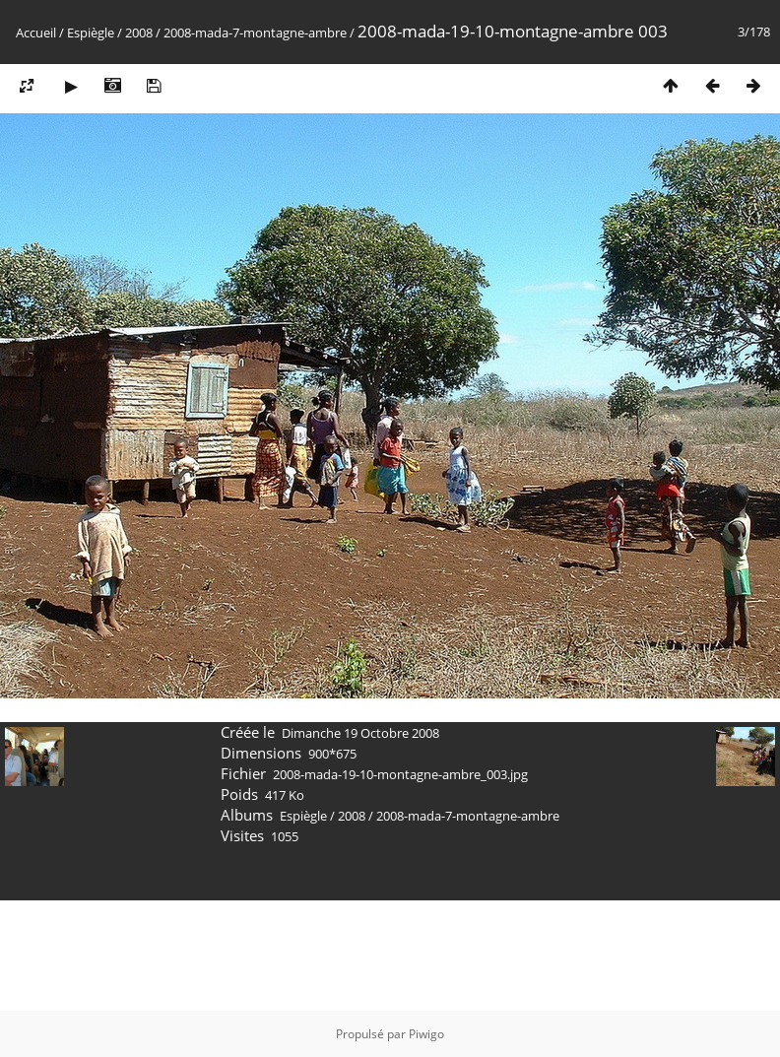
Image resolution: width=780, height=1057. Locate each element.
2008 (139, 32)
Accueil (36, 32)
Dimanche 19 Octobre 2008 (360, 733)
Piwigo (426, 1033)
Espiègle (90, 32)
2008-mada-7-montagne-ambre (255, 32)
